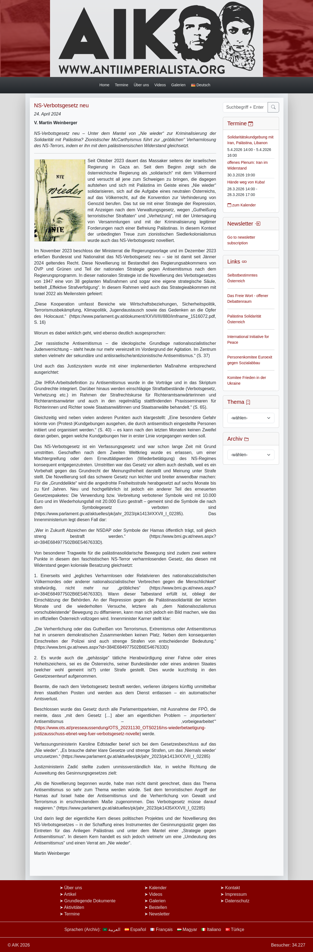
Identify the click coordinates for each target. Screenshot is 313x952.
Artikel (70, 894)
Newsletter (159, 914)
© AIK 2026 (19, 945)
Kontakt (232, 887)
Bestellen (158, 907)
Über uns (141, 85)
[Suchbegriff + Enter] (245, 107)
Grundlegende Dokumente (90, 900)
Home (105, 85)
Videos (160, 85)
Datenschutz (237, 900)
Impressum (236, 894)
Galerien (178, 85)
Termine (121, 85)
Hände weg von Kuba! (246, 182)
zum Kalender (241, 205)
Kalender (157, 887)
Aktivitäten (74, 907)
